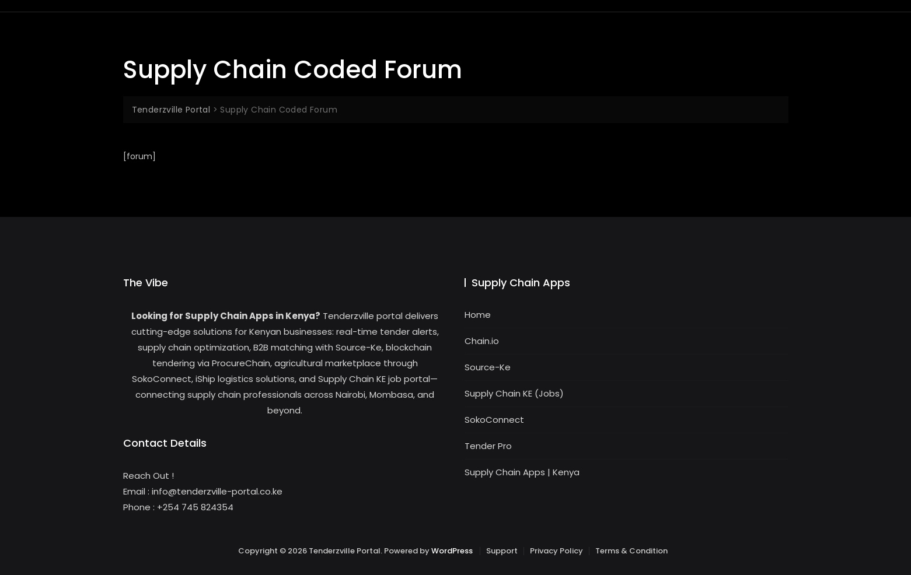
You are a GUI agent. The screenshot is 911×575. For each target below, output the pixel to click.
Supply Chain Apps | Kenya (522, 472)
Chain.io (482, 341)
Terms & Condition (631, 550)
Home (478, 314)
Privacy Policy (556, 550)
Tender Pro (488, 446)
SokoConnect (494, 419)
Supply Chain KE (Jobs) (514, 393)
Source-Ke (488, 367)
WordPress (452, 550)
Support (502, 550)
